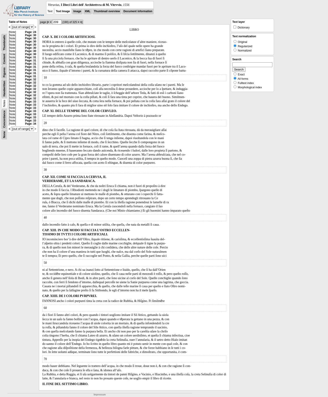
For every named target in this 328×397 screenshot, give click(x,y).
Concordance (4, 119)
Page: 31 (30, 57)
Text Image (63, 11)
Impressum (100, 394)
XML (87, 11)
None (4, 134)
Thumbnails (4, 42)
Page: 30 (30, 35)
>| (81, 22)
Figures (4, 72)
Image (77, 11)
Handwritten (4, 88)
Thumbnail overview (107, 11)
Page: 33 (30, 101)
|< (48, 22)
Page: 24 (30, 32)
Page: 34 (30, 123)
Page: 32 (30, 79)
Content (4, 59)
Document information (137, 11)
